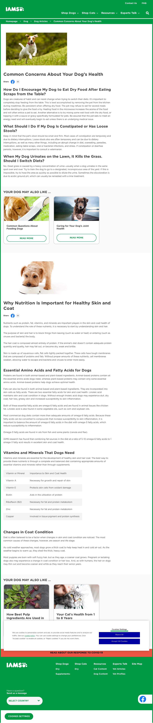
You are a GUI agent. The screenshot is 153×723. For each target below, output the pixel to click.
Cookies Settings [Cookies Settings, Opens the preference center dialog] (119, 629)
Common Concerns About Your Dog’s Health (77, 21)
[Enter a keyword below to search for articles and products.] (147, 13)
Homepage (12, 21)
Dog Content (101, 674)
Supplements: (63, 674)
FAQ (144, 3)
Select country (24, 700)
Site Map (137, 664)
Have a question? (17, 692)
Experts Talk (120, 664)
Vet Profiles (119, 674)
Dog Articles (41, 21)
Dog (26, 21)
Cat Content (100, 669)
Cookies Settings (19, 716)
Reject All (119, 635)
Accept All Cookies (119, 641)
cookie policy (30, 635)
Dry (57, 669)
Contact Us (131, 3)
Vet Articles (119, 669)
